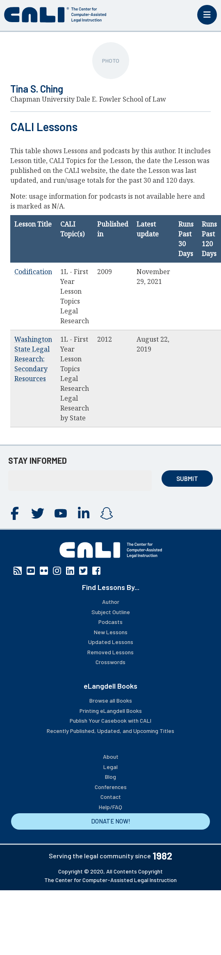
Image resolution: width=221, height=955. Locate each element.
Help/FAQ (110, 806)
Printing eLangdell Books (111, 710)
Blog (110, 776)
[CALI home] (55, 15)
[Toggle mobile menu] (207, 15)
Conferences (111, 786)
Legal (110, 766)
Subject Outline (110, 611)
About (110, 756)
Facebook (14, 513)
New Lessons (111, 631)
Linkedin (83, 513)
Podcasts (110, 621)
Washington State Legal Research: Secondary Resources (33, 359)
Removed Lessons (110, 652)
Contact (110, 796)
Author (110, 601)
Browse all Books (110, 700)
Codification (33, 271)
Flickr (44, 571)
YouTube (60, 513)
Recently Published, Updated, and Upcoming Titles (110, 730)
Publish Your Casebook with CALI (110, 720)
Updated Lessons (110, 641)
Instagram (106, 513)
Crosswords (110, 661)
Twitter (37, 513)
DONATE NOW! (110, 821)
